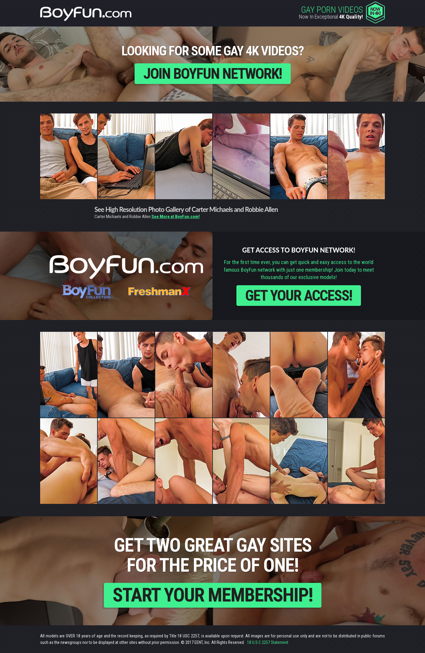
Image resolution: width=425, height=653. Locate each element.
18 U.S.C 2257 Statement (267, 642)
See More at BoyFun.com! (175, 216)
